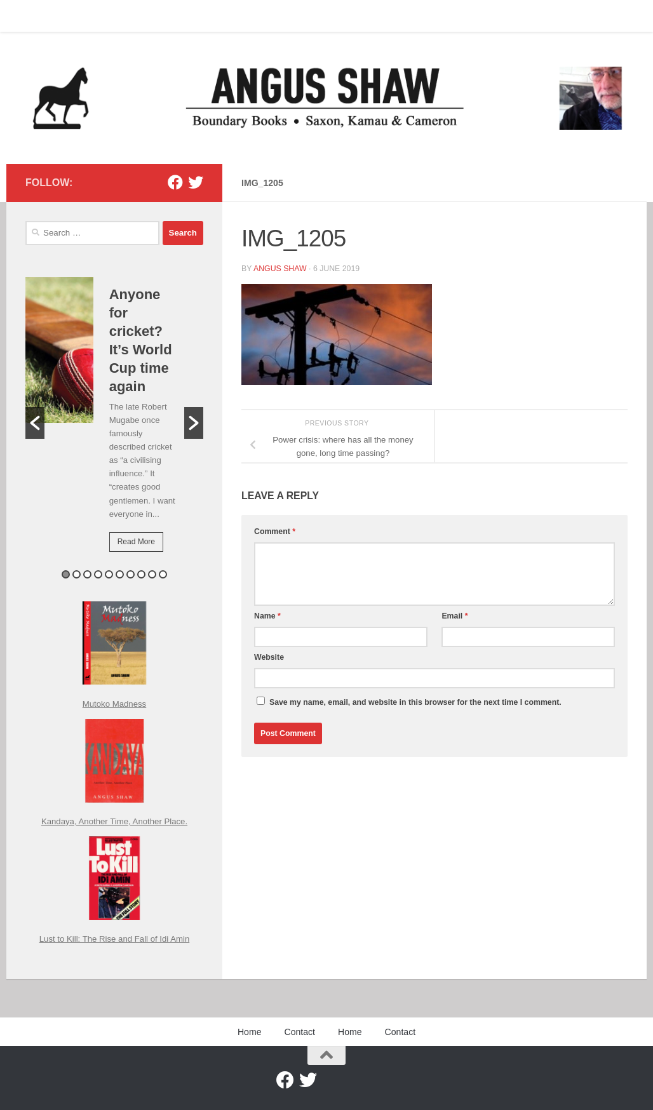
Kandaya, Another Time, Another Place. (114, 821)
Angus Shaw (280, 268)
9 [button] (152, 574)
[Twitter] (195, 182)
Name (267, 616)
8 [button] (141, 574)
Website (269, 657)
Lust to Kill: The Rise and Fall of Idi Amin (114, 939)
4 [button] (98, 574)
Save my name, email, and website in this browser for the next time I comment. (415, 702)
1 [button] (66, 574)
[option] (114, 423)
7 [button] (130, 574)
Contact (72, 16)
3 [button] (87, 574)
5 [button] (109, 574)
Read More (136, 541)
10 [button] (163, 574)
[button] (34, 423)
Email (454, 616)
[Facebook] (175, 182)
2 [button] (76, 574)
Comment (274, 531)
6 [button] (120, 574)
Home (27, 16)
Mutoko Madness (114, 704)
